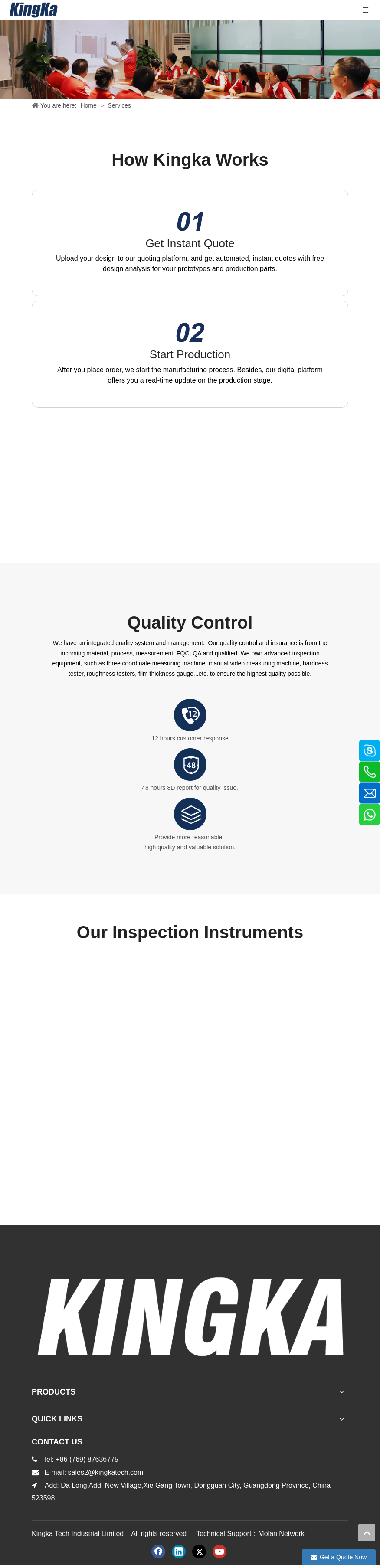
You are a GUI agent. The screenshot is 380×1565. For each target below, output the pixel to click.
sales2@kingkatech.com (106, 1472)
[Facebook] (158, 1551)
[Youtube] (219, 1551)
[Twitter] (199, 1551)
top (366, 1532)
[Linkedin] (179, 1551)
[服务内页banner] (190, 59)
